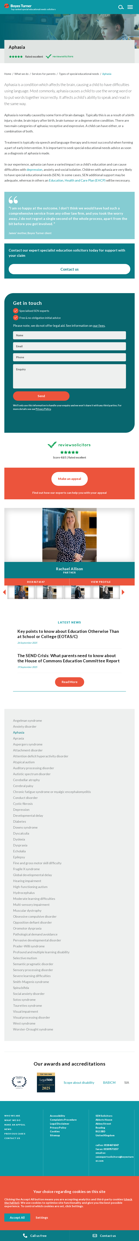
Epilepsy (19, 857)
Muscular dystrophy (27, 910)
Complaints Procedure (63, 1119)
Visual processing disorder (31, 1017)
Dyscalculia (21, 833)
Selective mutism (25, 958)
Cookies (55, 1131)
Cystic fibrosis (23, 804)
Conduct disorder (25, 798)
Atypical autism (24, 762)
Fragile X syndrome (26, 869)
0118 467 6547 (111, 1145)
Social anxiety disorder (29, 994)
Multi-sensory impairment (31, 905)
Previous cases (14, 1134)
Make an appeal (69, 479)
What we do (21, 73)
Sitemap (55, 1135)
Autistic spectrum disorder (32, 774)
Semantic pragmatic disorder (33, 964)
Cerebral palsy (23, 786)
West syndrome (24, 1023)
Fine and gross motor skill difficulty (37, 863)
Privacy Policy (43, 409)
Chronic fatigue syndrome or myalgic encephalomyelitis (52, 792)
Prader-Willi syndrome (29, 946)
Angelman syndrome (27, 720)
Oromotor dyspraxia (27, 928)
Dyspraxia (20, 845)
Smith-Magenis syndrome (31, 982)
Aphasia (106, 73)
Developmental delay (28, 815)
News (7, 1129)
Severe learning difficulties (32, 976)
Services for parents (44, 73)
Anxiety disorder (25, 726)
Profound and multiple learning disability (41, 952)
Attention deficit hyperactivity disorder (40, 756)
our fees (99, 325)
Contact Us (12, 1138)
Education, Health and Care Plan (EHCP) (77, 180)
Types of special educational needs (79, 73)
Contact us (69, 269)
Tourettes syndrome (27, 1005)
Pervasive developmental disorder (37, 940)
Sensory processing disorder (33, 970)
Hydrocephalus (24, 893)
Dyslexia (19, 839)
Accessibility (57, 1115)
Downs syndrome (25, 827)
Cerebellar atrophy (26, 780)
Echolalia (19, 851)
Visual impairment (25, 1011)
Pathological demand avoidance (35, 934)
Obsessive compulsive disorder (35, 916)
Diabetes (19, 821)
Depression (21, 809)
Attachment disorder (28, 750)
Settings (42, 1217)
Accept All (17, 1217)
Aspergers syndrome (28, 744)
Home (7, 73)
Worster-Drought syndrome (33, 1029)
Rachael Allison (69, 568)
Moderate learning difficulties (34, 899)
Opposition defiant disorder (32, 922)
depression (34, 169)
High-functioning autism (30, 887)
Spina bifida (21, 988)
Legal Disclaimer (59, 1123)
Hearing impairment (27, 881)
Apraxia (18, 738)
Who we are (12, 1116)
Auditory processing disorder (33, 768)
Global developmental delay (32, 875)
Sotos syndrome (24, 1000)
